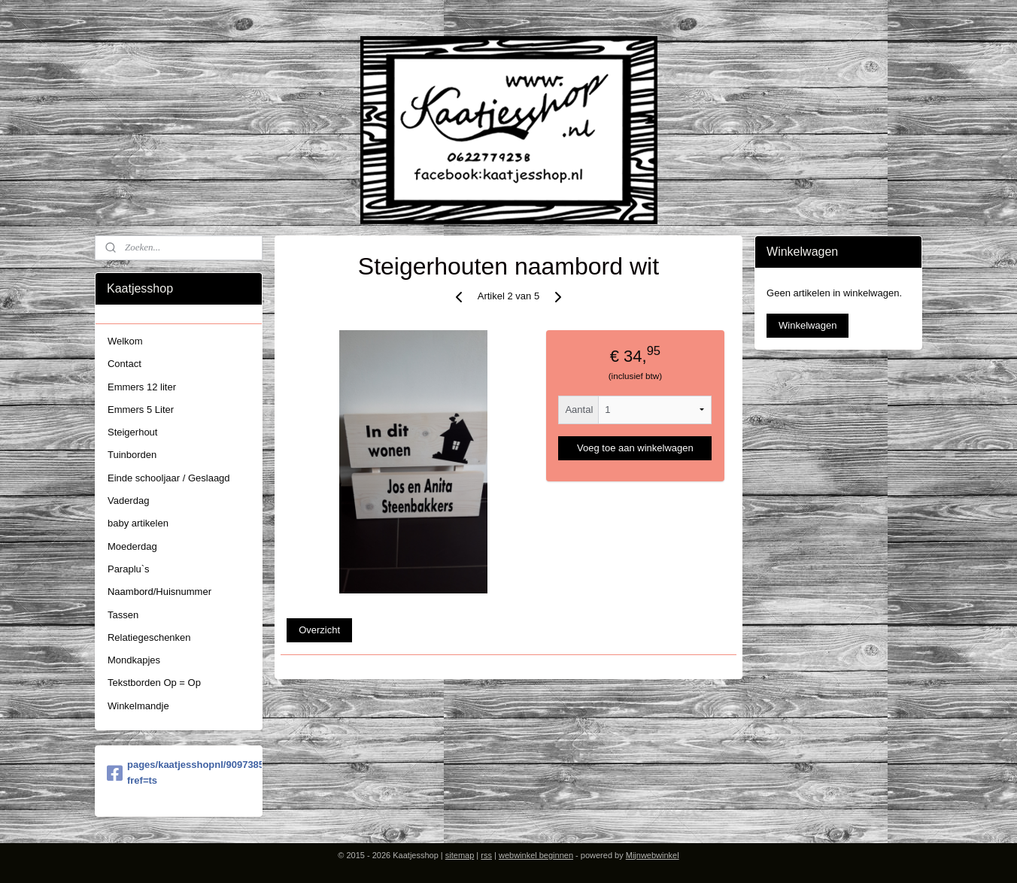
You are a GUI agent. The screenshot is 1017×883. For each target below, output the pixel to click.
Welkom (125, 341)
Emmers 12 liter (142, 387)
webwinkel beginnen (536, 855)
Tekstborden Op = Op (154, 682)
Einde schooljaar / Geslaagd (169, 478)
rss (486, 855)
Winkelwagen (807, 325)
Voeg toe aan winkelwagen (635, 448)
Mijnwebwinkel (652, 855)
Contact (124, 363)
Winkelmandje (138, 706)
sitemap (460, 855)
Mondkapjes (134, 660)
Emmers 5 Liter (141, 409)
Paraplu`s (129, 569)
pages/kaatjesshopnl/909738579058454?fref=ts (178, 772)
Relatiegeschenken (149, 637)
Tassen (123, 615)
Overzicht (319, 630)
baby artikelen (138, 523)
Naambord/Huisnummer (159, 591)
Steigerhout (133, 432)
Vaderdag (128, 500)
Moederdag (132, 546)
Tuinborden (132, 454)
